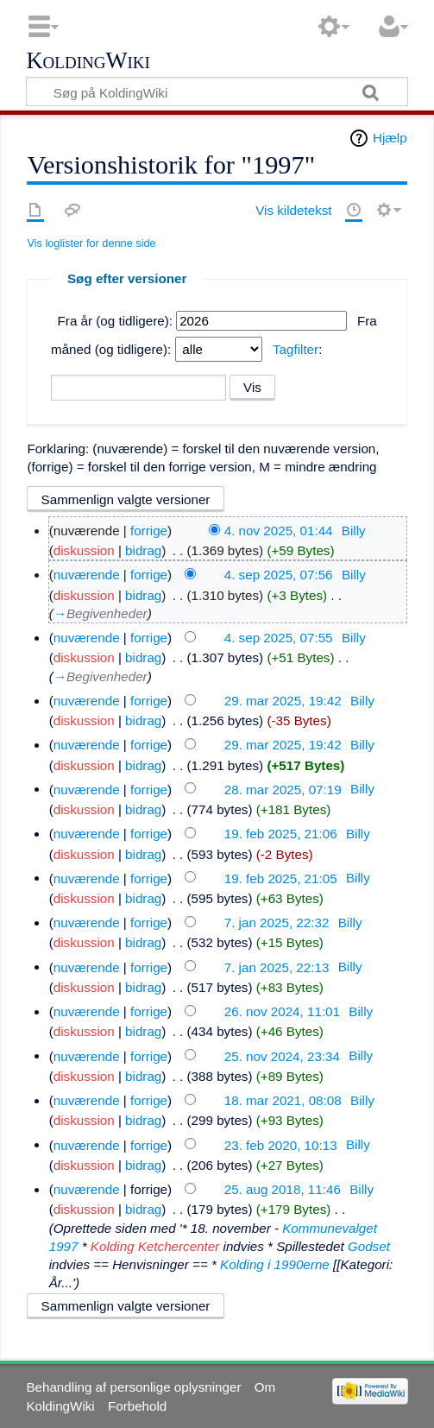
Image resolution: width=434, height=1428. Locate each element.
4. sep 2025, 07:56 (278, 574)
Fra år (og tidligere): (115, 320)
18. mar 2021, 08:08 (283, 1100)
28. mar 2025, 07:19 (283, 788)
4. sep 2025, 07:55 (278, 637)
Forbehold (137, 1406)
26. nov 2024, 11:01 (282, 1011)
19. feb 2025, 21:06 (280, 833)
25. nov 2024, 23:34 (282, 1055)
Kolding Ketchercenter (155, 1246)
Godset (369, 1246)
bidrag (143, 550)
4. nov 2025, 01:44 (278, 530)
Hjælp (390, 137)
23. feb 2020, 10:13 (280, 1144)
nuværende (86, 574)
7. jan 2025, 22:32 (277, 922)
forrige (148, 530)
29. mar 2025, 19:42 (283, 700)
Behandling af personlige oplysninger (133, 1387)
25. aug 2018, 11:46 (282, 1189)
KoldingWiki (88, 61)
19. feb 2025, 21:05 (280, 877)
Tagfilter (295, 349)
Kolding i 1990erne (275, 1264)
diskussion (84, 550)
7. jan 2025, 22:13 (277, 966)
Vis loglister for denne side (91, 243)
